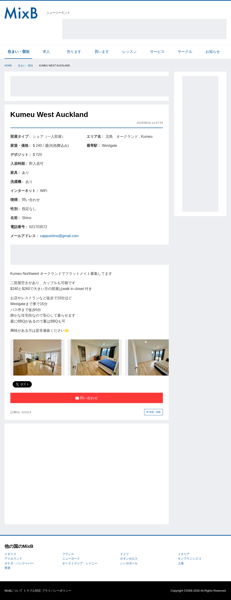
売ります (74, 52)
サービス (157, 52)
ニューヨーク (71, 558)
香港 (7, 568)
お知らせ (213, 52)
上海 (181, 563)
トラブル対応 (32, 590)
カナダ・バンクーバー (19, 563)
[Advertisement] (144, 29)
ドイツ (124, 554)
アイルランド (13, 558)
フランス (68, 554)
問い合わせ (86, 398)
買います (102, 52)
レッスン (129, 52)
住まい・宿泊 (18, 52)
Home (8, 65)
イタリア (183, 554)
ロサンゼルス (129, 558)
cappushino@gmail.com (59, 236)
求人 (46, 52)
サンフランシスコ (189, 558)
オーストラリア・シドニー (79, 563)
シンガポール (129, 563)
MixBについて (14, 590)
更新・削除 (153, 412)
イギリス (10, 554)
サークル (185, 52)
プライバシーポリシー (56, 590)
